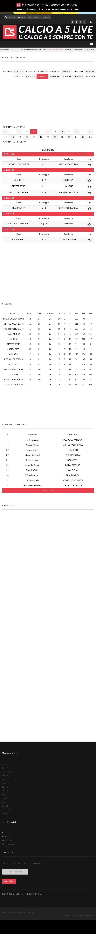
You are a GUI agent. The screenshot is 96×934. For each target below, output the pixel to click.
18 (34, 137)
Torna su (31, 912)
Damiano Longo (32, 460)
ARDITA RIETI (18, 239)
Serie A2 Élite (8, 772)
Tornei (5, 806)
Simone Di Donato (32, 465)
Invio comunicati (33, 17)
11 (76, 131)
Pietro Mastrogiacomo (32, 485)
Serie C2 (6, 791)
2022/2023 (54, 71)
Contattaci (22, 912)
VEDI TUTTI (48, 490)
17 (27, 137)
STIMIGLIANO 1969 (68, 239)
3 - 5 (44, 186)
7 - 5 (44, 180)
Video (4, 814)
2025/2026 (19, 71)
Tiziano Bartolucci (32, 475)
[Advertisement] (44, 101)
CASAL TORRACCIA (68, 208)
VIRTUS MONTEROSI (68, 192)
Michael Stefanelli (32, 455)
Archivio (21, 17)
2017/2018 (30, 76)
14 (5, 137)
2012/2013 (90, 76)
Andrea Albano (32, 445)
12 (83, 131)
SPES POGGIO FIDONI (18, 223)
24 (76, 137)
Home (4, 764)
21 (55, 137)
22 (62, 137)
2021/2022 (66, 71)
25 (83, 137)
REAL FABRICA (18, 208)
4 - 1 (44, 208)
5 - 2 (44, 239)
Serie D (5, 794)
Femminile (7, 783)
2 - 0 (44, 164)
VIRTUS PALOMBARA (19, 192)
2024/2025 (30, 71)
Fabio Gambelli (32, 480)
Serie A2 (6, 776)
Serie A (5, 768)
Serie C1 (6, 787)
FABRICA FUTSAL (73, 455)
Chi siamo (12, 912)
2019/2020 (90, 71)
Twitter (6, 836)
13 (90, 131)
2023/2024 (42, 71)
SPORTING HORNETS (19, 164)
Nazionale (6, 810)
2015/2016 (54, 76)
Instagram (8, 844)
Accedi (12, 17)
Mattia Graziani (32, 440)
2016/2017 (42, 76)
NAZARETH (72, 460)
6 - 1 (44, 192)
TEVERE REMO (18, 186)
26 (90, 137)
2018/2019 (19, 76)
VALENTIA (68, 223)
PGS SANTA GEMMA (68, 164)
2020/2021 (78, 71)
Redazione (46, 17)
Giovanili (6, 798)
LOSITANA (68, 180)
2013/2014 (78, 76)
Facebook (7, 833)
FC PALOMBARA (72, 465)
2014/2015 (66, 76)
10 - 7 (44, 224)
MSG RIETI (19, 180)
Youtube (7, 840)
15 (13, 137)
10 (69, 131)
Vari (4, 802)
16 (20, 137)
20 (48, 137)
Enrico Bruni (32, 450)
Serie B (5, 779)
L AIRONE (68, 186)
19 (41, 137)
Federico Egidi (32, 470)
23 (69, 137)
